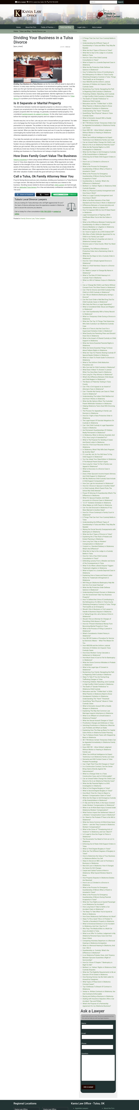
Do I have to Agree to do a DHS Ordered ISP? (98, 232)
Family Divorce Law (27, 218)
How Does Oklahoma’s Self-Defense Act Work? (99, 916)
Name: (97, 1025)
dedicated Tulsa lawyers (28, 187)
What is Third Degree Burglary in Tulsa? (96, 849)
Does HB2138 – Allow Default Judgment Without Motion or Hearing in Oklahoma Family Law (97, 132)
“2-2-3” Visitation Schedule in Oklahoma (97, 503)
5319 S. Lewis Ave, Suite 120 (37, 2)
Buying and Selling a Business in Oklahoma (98, 996)
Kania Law (68, 46)
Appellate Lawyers (81, 1108)
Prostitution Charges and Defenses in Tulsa (98, 723)
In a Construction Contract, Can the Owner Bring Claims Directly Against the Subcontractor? (98, 769)
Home (18, 27)
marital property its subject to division (35, 114)
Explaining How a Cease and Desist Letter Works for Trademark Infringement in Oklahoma (97, 577)
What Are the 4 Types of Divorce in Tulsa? (97, 50)
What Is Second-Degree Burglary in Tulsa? (97, 791)
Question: (98, 1067)
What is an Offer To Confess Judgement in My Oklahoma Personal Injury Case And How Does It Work (99, 935)
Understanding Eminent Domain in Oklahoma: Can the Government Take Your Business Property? (99, 594)
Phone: (97, 1045)
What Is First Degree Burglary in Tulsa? (96, 788)
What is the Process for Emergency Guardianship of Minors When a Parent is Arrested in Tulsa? (97, 169)
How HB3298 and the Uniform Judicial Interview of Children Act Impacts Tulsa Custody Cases (97, 84)
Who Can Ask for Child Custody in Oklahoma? (99, 367)
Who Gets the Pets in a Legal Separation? (97, 304)
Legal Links (82, 27)
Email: (97, 1035)
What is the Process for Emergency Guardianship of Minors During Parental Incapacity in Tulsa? (97, 176)
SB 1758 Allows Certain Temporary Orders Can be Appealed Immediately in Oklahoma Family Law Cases (99, 125)
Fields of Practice (47, 27)
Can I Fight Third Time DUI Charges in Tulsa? (98, 764)
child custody (59, 185)
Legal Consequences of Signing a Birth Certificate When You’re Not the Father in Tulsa (97, 217)
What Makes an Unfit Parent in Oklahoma (97, 505)
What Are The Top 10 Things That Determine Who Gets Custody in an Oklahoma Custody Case (98, 323)
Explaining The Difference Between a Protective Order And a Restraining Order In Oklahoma (98, 251)
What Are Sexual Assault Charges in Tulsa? (98, 720)
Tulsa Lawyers (40, 218)
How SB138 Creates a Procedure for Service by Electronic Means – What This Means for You (98, 640)
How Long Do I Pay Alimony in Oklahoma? (97, 375)
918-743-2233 (52, 2)
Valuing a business (20, 160)
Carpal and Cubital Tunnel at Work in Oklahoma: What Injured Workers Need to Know (97, 873)
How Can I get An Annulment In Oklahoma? (98, 483)
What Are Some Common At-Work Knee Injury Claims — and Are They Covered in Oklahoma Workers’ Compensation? (99, 824)
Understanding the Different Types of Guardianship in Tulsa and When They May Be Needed (99, 45)
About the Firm (31, 27)
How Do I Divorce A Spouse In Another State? (99, 486)
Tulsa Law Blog (65, 27)
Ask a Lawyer (20, 2)
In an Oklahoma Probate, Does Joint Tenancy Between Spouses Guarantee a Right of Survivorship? (99, 957)
